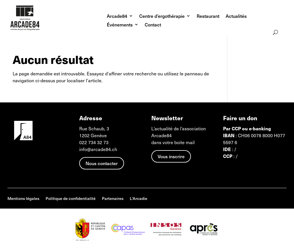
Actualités (236, 16)
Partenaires (112, 198)
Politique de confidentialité (71, 198)
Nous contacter (102, 163)
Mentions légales (23, 198)
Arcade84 (117, 16)
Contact (153, 25)
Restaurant (208, 16)
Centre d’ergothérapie (162, 16)
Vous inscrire (171, 156)
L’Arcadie (138, 198)
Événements (120, 25)
